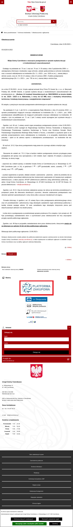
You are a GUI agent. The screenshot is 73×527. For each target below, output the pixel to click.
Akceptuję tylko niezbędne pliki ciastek (29, 524)
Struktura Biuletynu (36, 466)
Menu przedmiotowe (10, 32)
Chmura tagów (36, 503)
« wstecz (68, 259)
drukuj (69, 247)
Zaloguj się (36, 352)
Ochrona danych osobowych (23, 519)
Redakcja (36, 473)
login (5, 336)
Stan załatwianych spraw (36, 454)
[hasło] (36, 346)
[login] (36, 339)
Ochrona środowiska (24, 32)
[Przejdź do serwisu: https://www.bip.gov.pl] (36, 2)
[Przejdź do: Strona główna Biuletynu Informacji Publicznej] (2, 32)
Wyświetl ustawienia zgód (50, 519)
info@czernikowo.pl (23, 184)
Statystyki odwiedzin (36, 497)
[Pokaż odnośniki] (2, 2)
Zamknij (55, 524)
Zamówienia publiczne (36, 460)
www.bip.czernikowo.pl (25, 239)
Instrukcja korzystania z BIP (36, 479)
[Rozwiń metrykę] (11, 254)
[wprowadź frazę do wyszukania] (34, 21)
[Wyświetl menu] (71, 2)
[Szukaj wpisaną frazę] (53, 21)
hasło (6, 343)
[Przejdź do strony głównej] (36, 12)
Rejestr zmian (36, 485)
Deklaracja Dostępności (36, 491)
